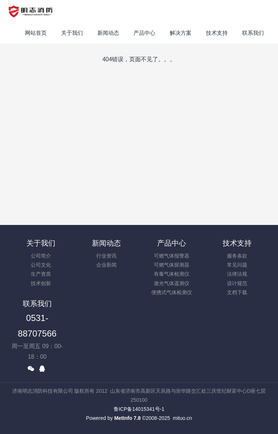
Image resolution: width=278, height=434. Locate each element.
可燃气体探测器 (171, 265)
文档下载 (237, 292)
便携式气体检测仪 (171, 292)
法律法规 (237, 274)
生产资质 (41, 274)
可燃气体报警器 (171, 256)
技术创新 (41, 283)
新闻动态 (106, 243)
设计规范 (237, 283)
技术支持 (237, 243)
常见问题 (237, 265)
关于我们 (40, 243)
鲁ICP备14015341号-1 (139, 409)
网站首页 (36, 33)
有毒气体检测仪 (171, 274)
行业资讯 (106, 256)
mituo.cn (182, 418)
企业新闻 (106, 265)
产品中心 (171, 243)
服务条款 (237, 256)
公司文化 (41, 265)
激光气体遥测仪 (171, 283)
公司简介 (41, 256)
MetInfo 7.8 (127, 418)
